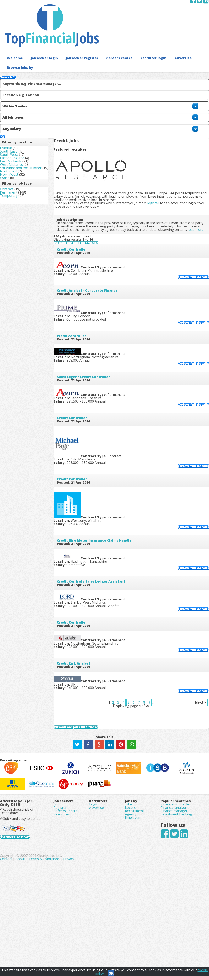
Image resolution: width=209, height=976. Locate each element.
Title (128, 878)
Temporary (15, 187)
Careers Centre (65, 890)
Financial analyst (173, 884)
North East (15, 148)
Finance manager (174, 890)
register (159, 130)
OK (111, 972)
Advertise (170, 31)
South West (16, 113)
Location (131, 884)
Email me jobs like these (88, 201)
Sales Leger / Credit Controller (90, 363)
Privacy (136, 953)
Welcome (13, 31)
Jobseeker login (41, 31)
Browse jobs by (18, 40)
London (13, 102)
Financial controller (175, 878)
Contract (13, 176)
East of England (19, 119)
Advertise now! (23, 923)
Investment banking (176, 896)
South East (15, 108)
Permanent (15, 182)
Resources (62, 896)
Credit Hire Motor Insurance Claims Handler (102, 510)
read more (101, 174)
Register (60, 884)
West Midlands (18, 131)
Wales (11, 160)
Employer (132, 902)
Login (58, 878)
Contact (73, 953)
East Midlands (17, 125)
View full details (186, 248)
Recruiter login (143, 31)
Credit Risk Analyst (80, 657)
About (88, 953)
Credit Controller (79, 216)
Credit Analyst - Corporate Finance (94, 265)
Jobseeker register (76, 31)
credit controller (78, 314)
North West (16, 154)
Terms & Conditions (111, 953)
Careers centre (111, 31)
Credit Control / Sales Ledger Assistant (98, 559)
